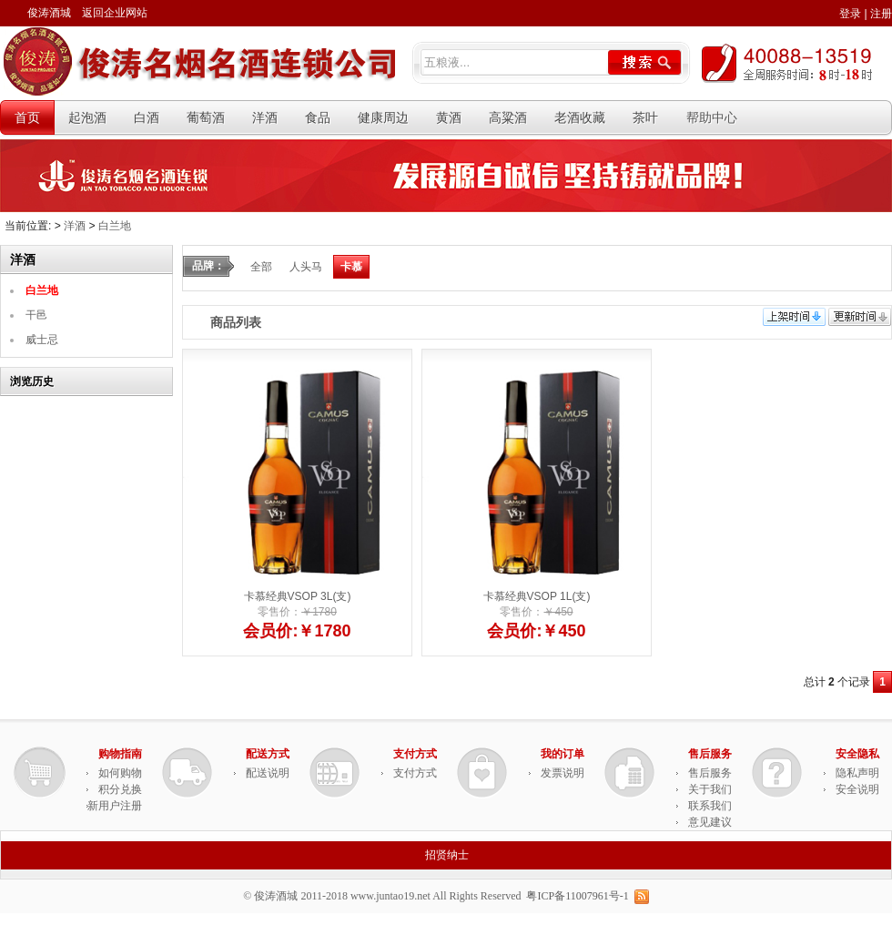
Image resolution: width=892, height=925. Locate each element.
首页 (27, 117)
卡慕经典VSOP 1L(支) (537, 595)
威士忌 (41, 338)
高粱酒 (508, 117)
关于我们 (710, 788)
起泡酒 (87, 117)
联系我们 (710, 804)
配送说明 (267, 772)
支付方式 (415, 772)
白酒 (146, 117)
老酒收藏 (579, 117)
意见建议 (710, 821)
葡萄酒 (206, 117)
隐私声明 (857, 772)
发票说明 (562, 772)
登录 (850, 13)
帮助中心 (711, 117)
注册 (881, 13)
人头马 (305, 265)
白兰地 (114, 225)
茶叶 (645, 117)
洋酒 (265, 117)
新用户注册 (114, 804)
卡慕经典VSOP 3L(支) (297, 595)
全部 (261, 265)
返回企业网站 (114, 12)
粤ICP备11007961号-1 (577, 895)
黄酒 (448, 117)
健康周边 (383, 117)
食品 (317, 117)
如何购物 (120, 772)
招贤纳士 (447, 854)
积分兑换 (120, 788)
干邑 (36, 314)
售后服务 (710, 772)
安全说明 (857, 788)
